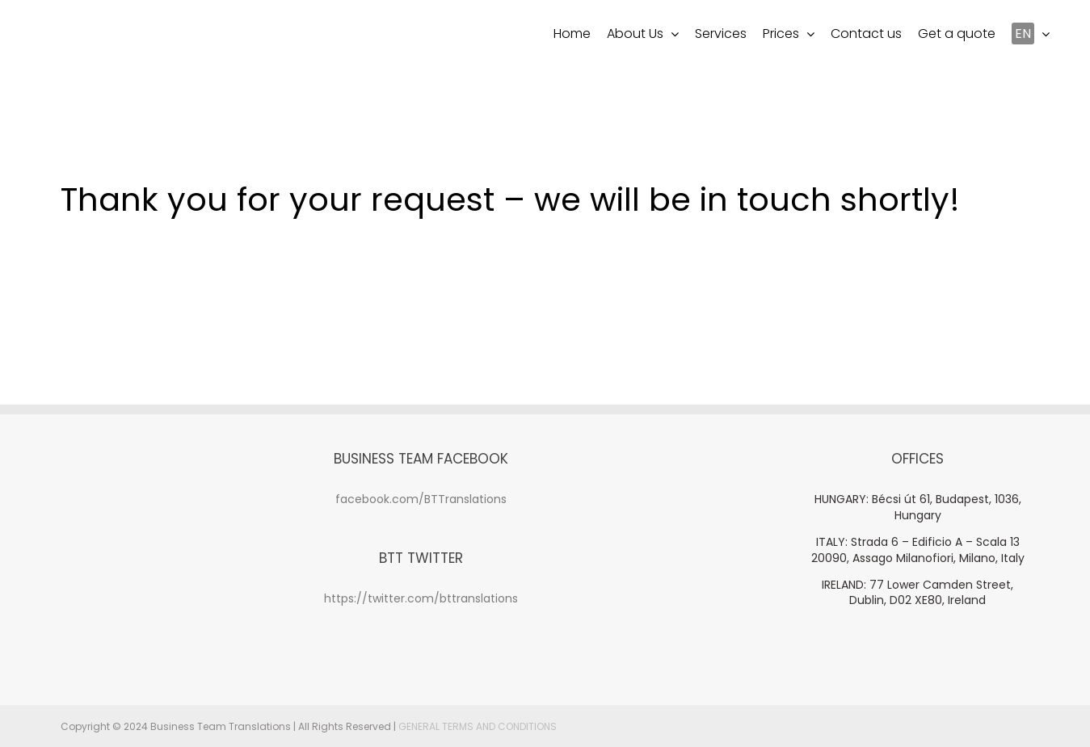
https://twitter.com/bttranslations (421, 598)
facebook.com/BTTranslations (421, 499)
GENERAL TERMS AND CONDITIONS (477, 726)
